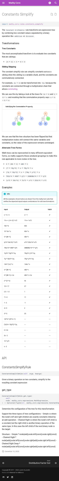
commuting (12, 89)
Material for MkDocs (17, 472)
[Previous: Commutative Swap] (3, 462)
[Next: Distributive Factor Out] (42, 462)
